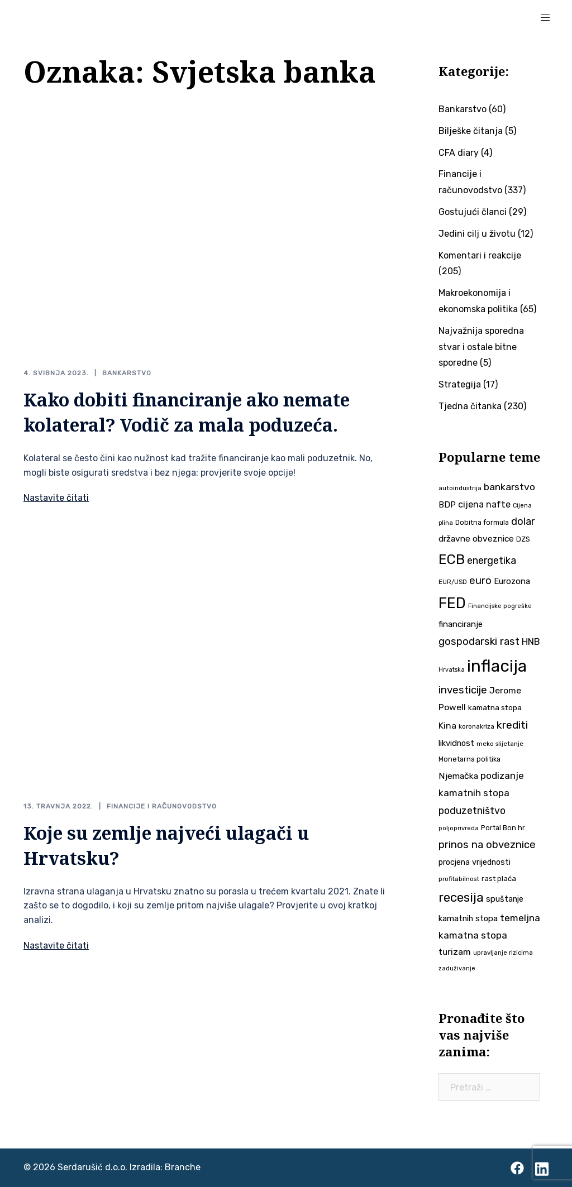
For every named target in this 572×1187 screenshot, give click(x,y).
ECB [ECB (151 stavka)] (451, 559)
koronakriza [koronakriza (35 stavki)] (476, 726)
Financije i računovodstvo (162, 806)
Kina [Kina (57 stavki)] (447, 725)
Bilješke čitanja (470, 131)
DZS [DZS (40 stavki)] (523, 539)
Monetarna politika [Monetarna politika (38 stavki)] (469, 759)
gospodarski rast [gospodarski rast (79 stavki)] (478, 641)
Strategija (459, 384)
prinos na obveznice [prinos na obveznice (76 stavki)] (487, 845)
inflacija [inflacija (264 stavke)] (497, 666)
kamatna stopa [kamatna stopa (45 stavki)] (495, 707)
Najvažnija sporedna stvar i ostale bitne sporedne (481, 347)
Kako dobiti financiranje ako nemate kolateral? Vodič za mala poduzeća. (186, 412)
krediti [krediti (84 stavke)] (512, 725)
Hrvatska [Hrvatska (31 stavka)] (451, 669)
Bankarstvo (126, 373)
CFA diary (458, 152)
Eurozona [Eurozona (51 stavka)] (512, 581)
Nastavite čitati (56, 497)
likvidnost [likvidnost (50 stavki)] (456, 743)
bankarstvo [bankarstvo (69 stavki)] (509, 486)
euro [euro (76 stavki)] (480, 581)
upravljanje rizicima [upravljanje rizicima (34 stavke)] (503, 952)
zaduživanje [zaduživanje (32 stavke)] (456, 968)
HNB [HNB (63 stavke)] (531, 641)
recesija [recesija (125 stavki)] (461, 897)
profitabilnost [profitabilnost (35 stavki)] (458, 879)
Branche (183, 1167)
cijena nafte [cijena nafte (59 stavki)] (484, 504)
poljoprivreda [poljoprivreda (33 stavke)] (458, 828)
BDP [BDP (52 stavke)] (447, 505)
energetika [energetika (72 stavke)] (491, 560)
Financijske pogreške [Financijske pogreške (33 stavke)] (500, 606)
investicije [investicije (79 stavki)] (462, 690)
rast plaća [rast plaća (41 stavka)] (499, 878)
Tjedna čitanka (470, 406)
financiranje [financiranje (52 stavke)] (460, 624)
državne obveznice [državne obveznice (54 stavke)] (476, 539)
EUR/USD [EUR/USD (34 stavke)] (452, 582)
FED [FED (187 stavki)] (452, 603)
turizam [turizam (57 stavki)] (454, 951)
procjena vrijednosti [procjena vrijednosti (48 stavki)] (474, 862)
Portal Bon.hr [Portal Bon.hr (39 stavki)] (503, 828)
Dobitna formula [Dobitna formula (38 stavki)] (482, 522)
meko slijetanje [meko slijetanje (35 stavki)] (499, 744)
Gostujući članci (472, 212)
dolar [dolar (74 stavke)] (523, 521)
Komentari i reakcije (479, 255)
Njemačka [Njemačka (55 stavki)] (458, 775)
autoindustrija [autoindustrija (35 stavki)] (460, 488)
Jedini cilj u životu (477, 233)
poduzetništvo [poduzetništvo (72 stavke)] (472, 810)
